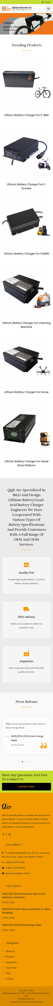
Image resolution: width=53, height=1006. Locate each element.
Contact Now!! (26, 786)
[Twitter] (6, 834)
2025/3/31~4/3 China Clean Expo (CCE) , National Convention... (24, 895)
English (48, 2)
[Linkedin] (10, 834)
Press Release (26, 701)
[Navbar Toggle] (48, 9)
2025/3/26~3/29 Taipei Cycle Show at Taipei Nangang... (26, 911)
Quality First (26, 573)
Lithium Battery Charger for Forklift (26, 254)
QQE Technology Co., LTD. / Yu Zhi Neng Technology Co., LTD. (26, 994)
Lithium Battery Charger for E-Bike (26, 115)
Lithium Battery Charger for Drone (26, 392)
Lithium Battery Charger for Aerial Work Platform (26, 463)
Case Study (11, 967)
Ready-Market (37, 1002)
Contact (9, 978)
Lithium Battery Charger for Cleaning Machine (26, 325)
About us (10, 951)
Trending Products (26, 45)
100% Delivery (26, 617)
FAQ (8, 973)
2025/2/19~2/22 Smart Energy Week (27, 738)
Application (11, 962)
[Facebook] (3, 834)
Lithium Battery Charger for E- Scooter (26, 186)
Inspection (26, 661)
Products (10, 956)
